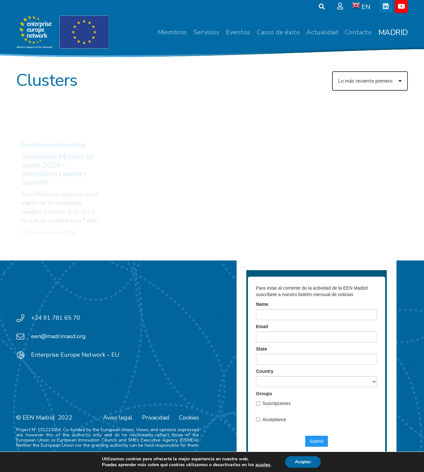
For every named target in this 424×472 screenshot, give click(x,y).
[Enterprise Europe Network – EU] (23, 355)
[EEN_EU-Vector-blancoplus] (62, 32)
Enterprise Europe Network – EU (75, 355)
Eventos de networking (53, 117)
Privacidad (155, 417)
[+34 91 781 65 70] (23, 318)
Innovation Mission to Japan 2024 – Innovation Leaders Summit (57, 142)
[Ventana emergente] (340, 6)
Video (171, 166)
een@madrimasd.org (58, 336)
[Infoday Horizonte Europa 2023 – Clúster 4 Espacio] (161, 136)
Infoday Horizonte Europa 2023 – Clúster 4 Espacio (159, 187)
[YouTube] (401, 6)
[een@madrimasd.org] (23, 336)
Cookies (189, 417)
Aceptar (303, 462)
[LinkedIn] (385, 6)
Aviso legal (117, 417)
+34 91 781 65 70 (55, 318)
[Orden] (370, 81)
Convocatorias (141, 166)
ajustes (262, 465)
